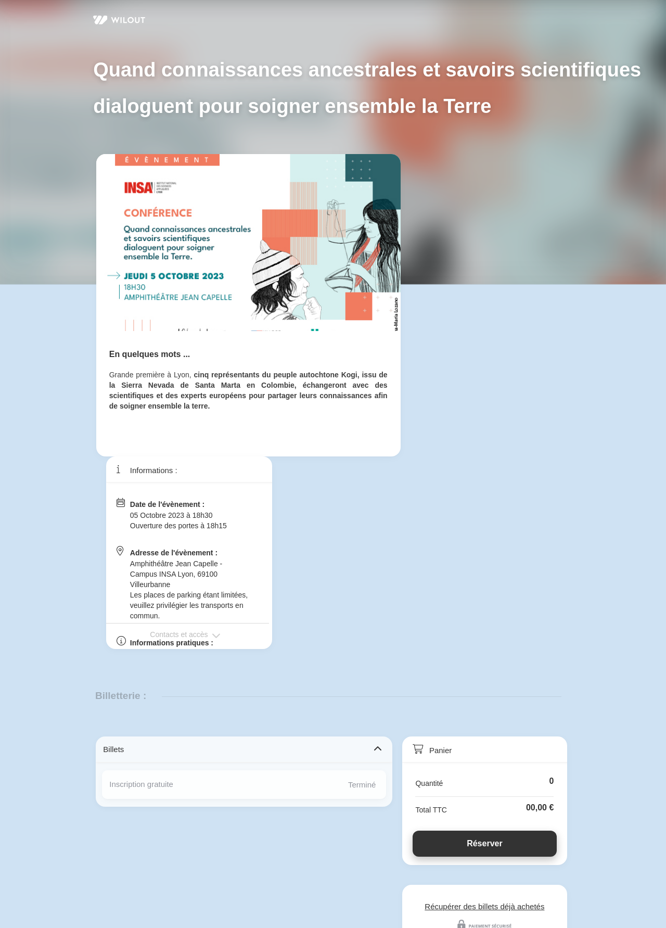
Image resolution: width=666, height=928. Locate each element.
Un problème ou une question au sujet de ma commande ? (215, 859)
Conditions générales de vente (256, 878)
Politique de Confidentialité (151, 878)
